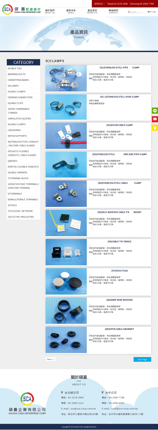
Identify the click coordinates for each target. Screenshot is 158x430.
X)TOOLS (12, 205)
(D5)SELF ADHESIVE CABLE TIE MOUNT (120, 212)
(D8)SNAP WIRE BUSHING (119, 300)
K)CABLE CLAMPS (17, 124)
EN (154, 12)
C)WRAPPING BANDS (18, 80)
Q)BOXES (12, 161)
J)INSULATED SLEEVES (19, 118)
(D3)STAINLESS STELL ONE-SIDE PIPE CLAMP (119, 154)
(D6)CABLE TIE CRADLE (119, 241)
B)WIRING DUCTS (16, 74)
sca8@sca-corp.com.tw (124, 408)
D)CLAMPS (13, 86)
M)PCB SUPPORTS (17, 136)
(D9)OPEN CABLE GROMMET (119, 329)
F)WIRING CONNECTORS (20, 97)
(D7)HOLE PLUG (119, 271)
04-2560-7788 (116, 397)
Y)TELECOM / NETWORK (20, 211)
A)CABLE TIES (15, 68)
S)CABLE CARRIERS (17, 172)
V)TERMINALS (15, 193)
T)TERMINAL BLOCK (18, 178)
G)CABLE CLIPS (15, 103)
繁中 (149, 12)
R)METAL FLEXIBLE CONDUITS (23, 167)
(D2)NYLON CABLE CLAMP (119, 125)
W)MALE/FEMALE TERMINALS (23, 199)
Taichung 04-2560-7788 (142, 3)
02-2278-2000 (76, 397)
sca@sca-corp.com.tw (83, 408)
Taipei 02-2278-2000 (117, 3)
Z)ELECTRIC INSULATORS (21, 217)
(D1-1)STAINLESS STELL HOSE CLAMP (119, 97)
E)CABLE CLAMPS (16, 91)
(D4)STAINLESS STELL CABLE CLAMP (119, 183)
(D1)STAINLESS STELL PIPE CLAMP (119, 67)
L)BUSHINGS (14, 130)
